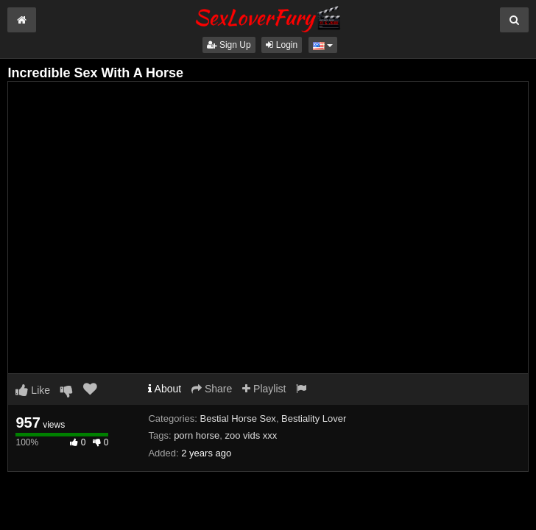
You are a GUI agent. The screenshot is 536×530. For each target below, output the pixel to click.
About (164, 389)
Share (211, 389)
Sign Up (229, 45)
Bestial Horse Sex (238, 418)
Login (281, 45)
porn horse (196, 435)
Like (32, 390)
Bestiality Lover (313, 418)
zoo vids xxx (251, 435)
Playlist (264, 389)
